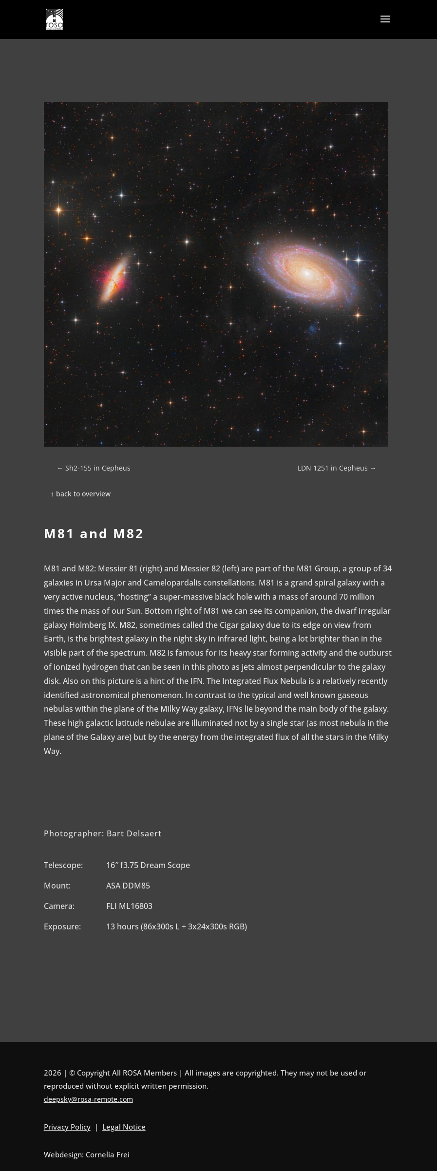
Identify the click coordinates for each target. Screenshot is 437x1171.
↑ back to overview (81, 493)
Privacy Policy (67, 1127)
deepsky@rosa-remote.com (88, 1099)
